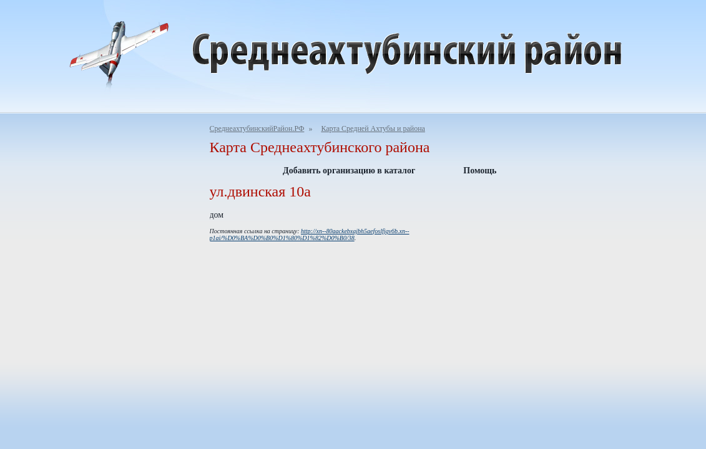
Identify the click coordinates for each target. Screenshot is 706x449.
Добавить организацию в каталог (349, 170)
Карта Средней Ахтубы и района (373, 128)
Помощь (479, 170)
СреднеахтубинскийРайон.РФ (257, 128)
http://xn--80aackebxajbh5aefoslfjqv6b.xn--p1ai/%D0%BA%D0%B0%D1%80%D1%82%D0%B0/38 (309, 234)
